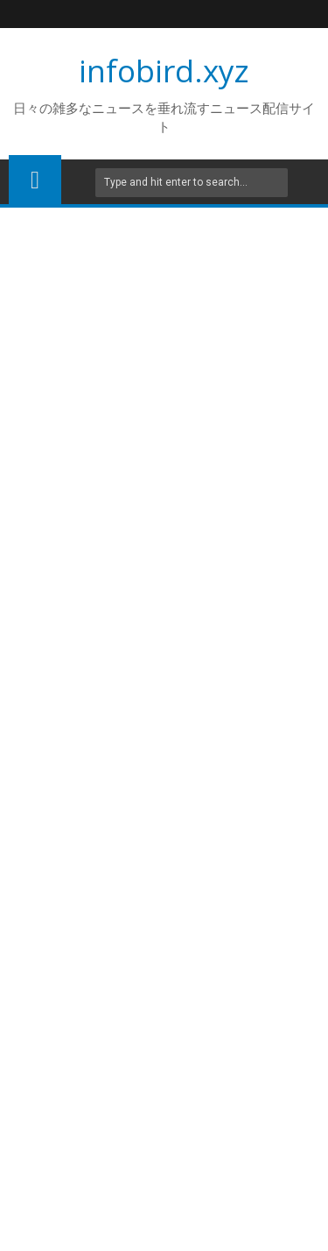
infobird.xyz (164, 70)
